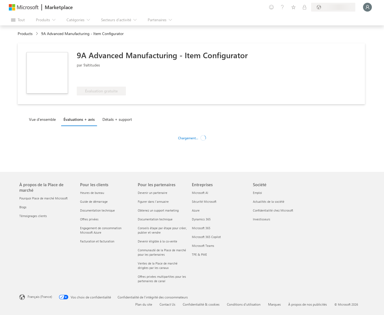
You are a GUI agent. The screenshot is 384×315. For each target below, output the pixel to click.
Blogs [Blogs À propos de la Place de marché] (23, 207)
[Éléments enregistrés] (293, 7)
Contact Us (167, 304)
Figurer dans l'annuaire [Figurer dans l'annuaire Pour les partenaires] (153, 201)
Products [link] (25, 33)
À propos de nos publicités (307, 304)
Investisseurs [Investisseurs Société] (261, 219)
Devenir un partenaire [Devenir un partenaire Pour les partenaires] (152, 193)
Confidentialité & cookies (201, 304)
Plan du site (143, 304)
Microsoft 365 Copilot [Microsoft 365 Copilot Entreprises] (206, 237)
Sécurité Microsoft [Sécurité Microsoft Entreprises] (204, 201)
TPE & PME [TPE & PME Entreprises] (199, 254)
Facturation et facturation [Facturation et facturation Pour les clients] (97, 241)
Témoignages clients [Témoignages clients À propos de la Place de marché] (33, 216)
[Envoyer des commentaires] (271, 7)
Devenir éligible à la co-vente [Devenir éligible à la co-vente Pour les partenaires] (157, 241)
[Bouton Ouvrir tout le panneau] (18, 19)
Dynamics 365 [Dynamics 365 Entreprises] (201, 219)
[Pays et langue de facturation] (333, 7)
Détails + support (117, 119)
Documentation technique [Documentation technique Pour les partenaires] (155, 219)
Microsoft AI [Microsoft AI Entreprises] (200, 193)
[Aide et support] (282, 7)
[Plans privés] (304, 7)
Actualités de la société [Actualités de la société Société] (268, 201)
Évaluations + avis (79, 119)
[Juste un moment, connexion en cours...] (367, 7)
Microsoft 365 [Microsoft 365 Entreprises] (201, 228)
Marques (274, 304)
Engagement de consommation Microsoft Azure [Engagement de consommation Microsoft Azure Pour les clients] (100, 230)
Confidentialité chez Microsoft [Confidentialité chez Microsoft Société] (273, 210)
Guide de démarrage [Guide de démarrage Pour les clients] (94, 201)
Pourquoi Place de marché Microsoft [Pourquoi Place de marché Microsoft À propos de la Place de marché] (43, 198)
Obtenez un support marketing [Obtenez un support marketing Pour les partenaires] (158, 210)
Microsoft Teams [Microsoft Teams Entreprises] (203, 246)
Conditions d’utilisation (244, 304)
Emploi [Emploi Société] (257, 193)
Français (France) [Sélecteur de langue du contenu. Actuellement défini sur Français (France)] (40, 296)
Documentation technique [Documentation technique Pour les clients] (97, 210)
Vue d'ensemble (42, 119)
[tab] (44, 119)
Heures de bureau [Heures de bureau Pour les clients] (92, 193)
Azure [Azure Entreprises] (196, 210)
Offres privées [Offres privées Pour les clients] (89, 219)
